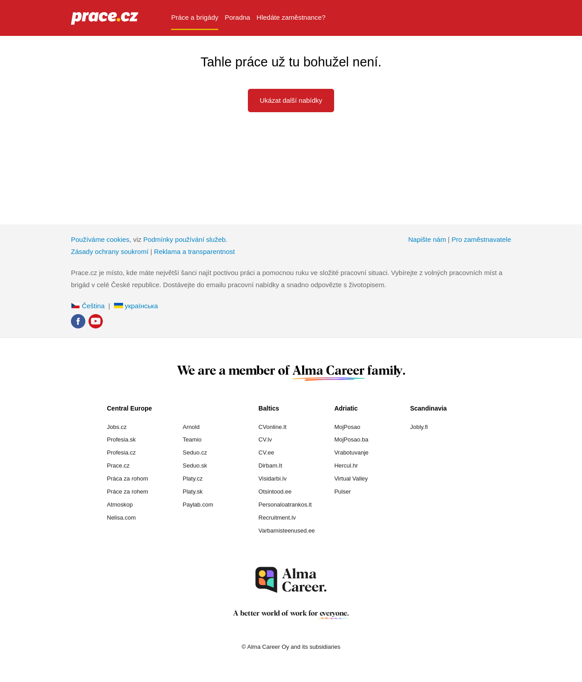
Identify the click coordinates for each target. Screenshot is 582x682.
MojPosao (347, 427)
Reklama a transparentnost (194, 251)
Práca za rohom (127, 478)
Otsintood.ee (275, 491)
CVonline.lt (273, 427)
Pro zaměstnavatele (481, 239)
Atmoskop (120, 504)
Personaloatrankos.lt (285, 504)
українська (136, 306)
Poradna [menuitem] (237, 17)
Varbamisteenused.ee (287, 530)
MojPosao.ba (351, 439)
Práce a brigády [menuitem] (194, 17)
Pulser (342, 491)
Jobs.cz (117, 427)
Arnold (191, 427)
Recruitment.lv (277, 517)
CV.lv (265, 439)
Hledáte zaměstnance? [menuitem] (290, 17)
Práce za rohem (127, 491)
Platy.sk (193, 491)
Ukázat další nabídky (291, 100)
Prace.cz (118, 465)
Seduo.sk (195, 465)
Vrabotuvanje (351, 452)
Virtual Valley (351, 478)
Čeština (88, 306)
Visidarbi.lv (273, 478)
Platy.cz (193, 478)
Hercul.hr (346, 465)
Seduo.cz (195, 452)
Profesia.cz (121, 452)
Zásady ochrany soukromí (110, 251)
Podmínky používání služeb (184, 239)
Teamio (192, 439)
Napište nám (427, 239)
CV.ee (266, 452)
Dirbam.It (270, 465)
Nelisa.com (121, 517)
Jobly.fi (419, 427)
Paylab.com (198, 504)
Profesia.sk (121, 439)
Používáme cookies (100, 239)
